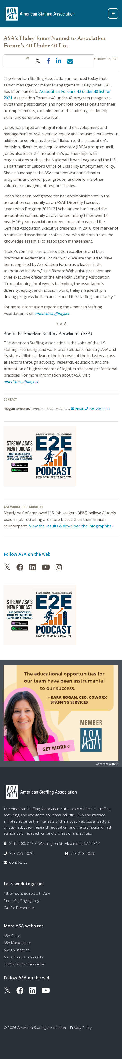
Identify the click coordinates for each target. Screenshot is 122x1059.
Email (77, 408)
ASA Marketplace (17, 942)
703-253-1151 (98, 408)
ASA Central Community (23, 957)
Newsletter (24, 964)
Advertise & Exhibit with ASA (27, 893)
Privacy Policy (81, 1027)
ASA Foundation (17, 950)
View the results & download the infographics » (71, 526)
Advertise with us (107, 764)
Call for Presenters (19, 907)
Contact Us (18, 862)
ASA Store (12, 935)
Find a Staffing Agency (21, 900)
